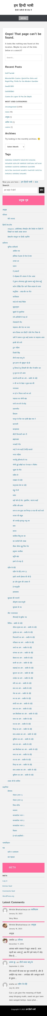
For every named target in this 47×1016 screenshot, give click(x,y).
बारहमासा (16, 429)
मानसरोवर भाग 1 (18, 815)
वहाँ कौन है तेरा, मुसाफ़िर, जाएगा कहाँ (25, 500)
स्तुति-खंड (16, 556)
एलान (14, 266)
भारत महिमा (17, 454)
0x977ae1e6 (9, 73)
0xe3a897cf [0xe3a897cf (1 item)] (24, 170)
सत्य (14, 526)
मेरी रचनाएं (11, 219)
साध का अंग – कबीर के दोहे (22, 688)
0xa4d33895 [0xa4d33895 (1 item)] (31, 167)
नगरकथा (16, 388)
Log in (5, 881)
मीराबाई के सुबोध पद (20, 617)
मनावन (15, 810)
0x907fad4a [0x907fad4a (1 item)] (30, 164)
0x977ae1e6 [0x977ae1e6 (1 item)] (38, 164)
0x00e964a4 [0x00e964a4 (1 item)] (8, 160)
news (7, 112)
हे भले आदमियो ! (18, 836)
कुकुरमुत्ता (16, 307)
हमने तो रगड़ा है (18, 561)
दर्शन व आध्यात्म (13, 852)
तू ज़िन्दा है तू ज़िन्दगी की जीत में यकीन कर (27, 368)
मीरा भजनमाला (13, 613)
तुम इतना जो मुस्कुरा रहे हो (21, 363)
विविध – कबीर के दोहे (15, 623)
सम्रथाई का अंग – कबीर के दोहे (23, 668)
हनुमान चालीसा (18, 551)
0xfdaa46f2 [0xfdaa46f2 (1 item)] (23, 174)
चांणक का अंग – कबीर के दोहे (23, 653)
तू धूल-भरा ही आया (19, 373)
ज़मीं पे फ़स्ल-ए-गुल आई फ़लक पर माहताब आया (28, 337)
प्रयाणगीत (16, 409)
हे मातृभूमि (16, 587)
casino (7, 127)
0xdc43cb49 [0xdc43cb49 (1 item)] (16, 170)
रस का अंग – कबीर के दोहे (22, 724)
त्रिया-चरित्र (16, 805)
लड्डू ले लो (16, 490)
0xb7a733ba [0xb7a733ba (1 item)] (8, 170)
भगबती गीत (17, 444)
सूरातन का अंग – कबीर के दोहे (23, 673)
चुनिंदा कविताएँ (13, 247)
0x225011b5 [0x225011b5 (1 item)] (16, 167)
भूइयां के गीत (17, 470)
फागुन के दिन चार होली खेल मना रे (24, 419)
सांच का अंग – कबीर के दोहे (22, 709)
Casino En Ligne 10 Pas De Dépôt (18, 96)
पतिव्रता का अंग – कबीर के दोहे (23, 642)
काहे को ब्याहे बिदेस (19, 302)
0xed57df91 (9, 86)
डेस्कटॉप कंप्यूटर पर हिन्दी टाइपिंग (19, 237)
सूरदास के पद (17, 607)
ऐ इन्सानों (16, 271)
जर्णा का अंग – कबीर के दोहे (22, 647)
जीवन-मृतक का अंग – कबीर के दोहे (24, 627)
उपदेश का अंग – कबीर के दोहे (23, 678)
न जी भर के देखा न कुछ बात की (23, 383)
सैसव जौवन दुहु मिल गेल (21, 546)
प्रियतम (15, 414)
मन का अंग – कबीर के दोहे (22, 698)
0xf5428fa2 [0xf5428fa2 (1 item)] (16, 174)
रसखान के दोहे (17, 480)
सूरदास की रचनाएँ (13, 598)
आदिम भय (8, 122)
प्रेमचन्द (10, 791)
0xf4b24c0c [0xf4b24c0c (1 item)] (8, 174)
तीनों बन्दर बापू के (19, 358)
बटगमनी (15, 424)
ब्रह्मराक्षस (16, 439)
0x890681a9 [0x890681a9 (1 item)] (23, 167)
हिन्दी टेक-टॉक (7, 225)
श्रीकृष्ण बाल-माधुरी (19, 602)
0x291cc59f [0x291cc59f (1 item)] (16, 164)
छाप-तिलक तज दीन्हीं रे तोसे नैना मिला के (26, 332)
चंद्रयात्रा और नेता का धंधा (21, 327)
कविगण (5, 243)
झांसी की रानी (17, 342)
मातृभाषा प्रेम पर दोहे (19, 485)
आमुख (7, 117)
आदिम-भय (16, 251)
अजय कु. (12, 962)
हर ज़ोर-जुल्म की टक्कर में (21, 582)
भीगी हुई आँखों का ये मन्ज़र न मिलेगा (25, 465)
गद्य (4, 848)
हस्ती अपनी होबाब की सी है (22, 577)
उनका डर (16, 261)
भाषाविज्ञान (6, 843)
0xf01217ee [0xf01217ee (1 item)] (38, 170)
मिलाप (15, 831)
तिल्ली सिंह (16, 353)
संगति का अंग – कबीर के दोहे (22, 703)
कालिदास (16, 297)
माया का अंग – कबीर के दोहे (22, 719)
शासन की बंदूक (18, 515)
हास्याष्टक (16, 592)
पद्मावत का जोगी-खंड (20, 398)
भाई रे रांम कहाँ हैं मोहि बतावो (22, 449)
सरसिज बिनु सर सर (19, 536)
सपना (14, 531)
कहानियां (5, 787)
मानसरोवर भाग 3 (18, 825)
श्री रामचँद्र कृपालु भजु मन (21, 521)
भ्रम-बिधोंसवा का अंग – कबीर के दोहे (25, 714)
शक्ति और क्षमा (18, 505)
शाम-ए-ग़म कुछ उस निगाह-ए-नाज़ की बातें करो (28, 510)
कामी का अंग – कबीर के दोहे (22, 663)
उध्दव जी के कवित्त (14, 781)
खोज (41, 190)
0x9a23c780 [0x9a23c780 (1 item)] (24, 160)
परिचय (5, 215)
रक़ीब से (15, 475)
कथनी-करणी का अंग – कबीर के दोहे (25, 378)
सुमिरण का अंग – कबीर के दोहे (23, 739)
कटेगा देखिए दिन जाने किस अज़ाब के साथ (27, 286)
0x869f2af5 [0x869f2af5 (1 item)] (23, 164)
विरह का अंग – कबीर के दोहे (22, 729)
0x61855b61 (9, 91)
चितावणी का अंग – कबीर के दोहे (24, 637)
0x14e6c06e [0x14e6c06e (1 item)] (31, 160)
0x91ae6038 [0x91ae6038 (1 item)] (8, 164)
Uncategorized (10, 107)
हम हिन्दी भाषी (23, 5)
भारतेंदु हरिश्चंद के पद (20, 460)
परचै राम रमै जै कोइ (19, 404)
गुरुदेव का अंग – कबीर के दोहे (23, 632)
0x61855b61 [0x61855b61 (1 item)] (8, 167)
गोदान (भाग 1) (17, 795)
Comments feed (9, 891)
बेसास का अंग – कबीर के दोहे (22, 658)
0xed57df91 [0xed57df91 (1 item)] (31, 170)
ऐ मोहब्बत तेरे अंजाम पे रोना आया (24, 276)
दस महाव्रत (11, 857)
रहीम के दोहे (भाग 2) (20, 571)
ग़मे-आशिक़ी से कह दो (20, 317)
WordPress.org (8, 896)
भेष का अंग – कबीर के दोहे (22, 693)
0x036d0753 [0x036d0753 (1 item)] (16, 160)
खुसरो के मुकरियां (18, 312)
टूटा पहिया (16, 347)
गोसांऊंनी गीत (17, 322)
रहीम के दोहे (12, 567)
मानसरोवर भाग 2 (18, 820)
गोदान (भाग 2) (18, 800)
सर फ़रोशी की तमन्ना (19, 541)
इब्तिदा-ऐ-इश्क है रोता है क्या (22, 256)
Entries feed (7, 886)
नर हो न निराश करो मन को (22, 393)
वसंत (14, 495)
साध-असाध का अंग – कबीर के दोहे (24, 734)
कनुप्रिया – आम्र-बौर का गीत (22, 291)
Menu (23, 18)
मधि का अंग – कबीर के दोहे (22, 683)
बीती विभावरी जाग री (20, 434)
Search (6, 185)
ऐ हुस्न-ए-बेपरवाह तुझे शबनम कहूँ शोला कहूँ (27, 281)
